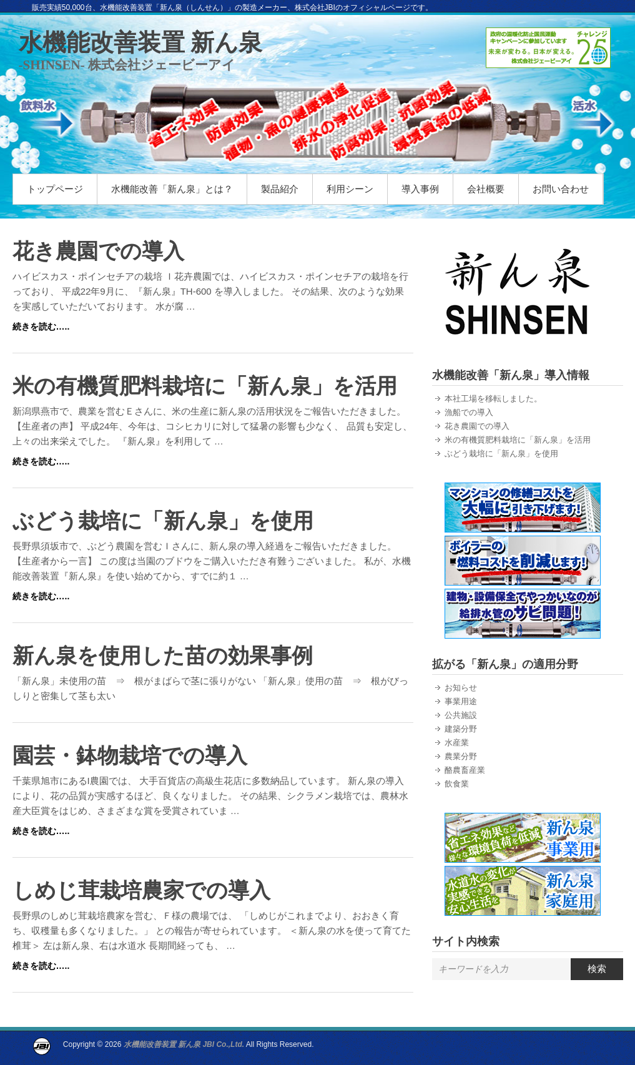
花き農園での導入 (98, 251)
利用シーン (350, 189)
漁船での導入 (469, 412)
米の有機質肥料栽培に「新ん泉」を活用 (204, 386)
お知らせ (461, 687)
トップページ (55, 189)
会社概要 (486, 189)
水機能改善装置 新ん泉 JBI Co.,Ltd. (184, 1044)
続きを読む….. (41, 326)
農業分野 (461, 756)
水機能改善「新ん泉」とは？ (172, 189)
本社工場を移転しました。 (493, 398)
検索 (597, 968)
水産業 (457, 742)
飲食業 (457, 783)
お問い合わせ (561, 189)
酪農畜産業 (465, 770)
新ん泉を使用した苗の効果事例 (162, 655)
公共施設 (461, 715)
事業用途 (461, 701)
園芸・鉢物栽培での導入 (129, 755)
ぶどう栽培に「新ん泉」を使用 (162, 520)
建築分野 (461, 729)
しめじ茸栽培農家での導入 (141, 890)
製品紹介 (279, 189)
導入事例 (420, 189)
